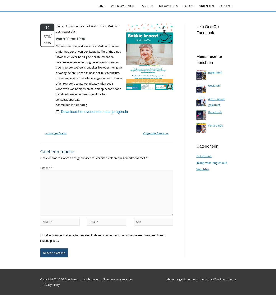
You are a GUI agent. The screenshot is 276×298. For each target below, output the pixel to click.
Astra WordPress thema (220, 282)
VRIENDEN (206, 6)
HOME (100, 6)
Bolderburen (204, 156)
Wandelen (202, 169)
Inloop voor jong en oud (212, 163)
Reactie (46, 168)
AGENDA (147, 6)
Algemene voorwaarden (118, 282)
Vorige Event (56, 133)
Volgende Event (155, 133)
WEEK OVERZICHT (123, 6)
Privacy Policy (52, 287)
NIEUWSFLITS (168, 6)
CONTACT (226, 6)
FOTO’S (188, 6)
